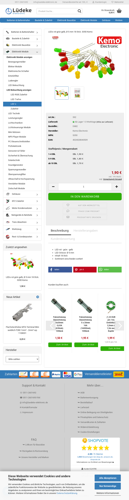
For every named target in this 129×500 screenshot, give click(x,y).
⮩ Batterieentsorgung (88, 397)
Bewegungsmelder (17, 62)
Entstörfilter (13, 76)
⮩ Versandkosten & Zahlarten (92, 422)
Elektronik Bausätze (66, 20)
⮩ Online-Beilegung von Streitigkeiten (95, 412)
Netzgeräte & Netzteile (19, 215)
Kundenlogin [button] (99, 2)
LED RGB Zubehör (19, 94)
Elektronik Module (89, 20)
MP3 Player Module (17, 136)
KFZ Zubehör (15, 201)
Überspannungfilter (17, 174)
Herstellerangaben (86, 230)
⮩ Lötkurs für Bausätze (34, 444)
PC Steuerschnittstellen (19, 141)
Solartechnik (14, 160)
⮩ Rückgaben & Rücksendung (34, 451)
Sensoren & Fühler (16, 151)
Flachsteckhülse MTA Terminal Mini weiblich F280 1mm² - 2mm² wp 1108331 (22, 330)
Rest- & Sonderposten (19, 237)
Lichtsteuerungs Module (19, 127)
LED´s (13, 104)
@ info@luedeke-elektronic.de (34, 402)
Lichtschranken (15, 123)
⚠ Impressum (26, 412)
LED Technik (14, 113)
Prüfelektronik (14, 146)
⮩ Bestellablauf (85, 402)
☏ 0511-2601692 (28, 392)
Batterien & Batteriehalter (18, 20)
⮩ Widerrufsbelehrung (88, 427)
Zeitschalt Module (16, 188)
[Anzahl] (85, 186)
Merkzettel (117, 2)
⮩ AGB (81, 392)
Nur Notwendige (107, 486)
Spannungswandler (17, 169)
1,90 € (22, 286)
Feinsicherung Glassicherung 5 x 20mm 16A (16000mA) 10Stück (85, 324)
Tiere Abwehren (16, 222)
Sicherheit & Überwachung (20, 155)
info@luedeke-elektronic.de (45, 2)
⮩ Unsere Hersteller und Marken (34, 457)
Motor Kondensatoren (19, 208)
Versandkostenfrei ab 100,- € (75, 2)
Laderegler (13, 80)
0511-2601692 (21, 2)
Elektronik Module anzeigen (19, 57)
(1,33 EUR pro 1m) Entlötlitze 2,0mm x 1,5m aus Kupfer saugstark (111, 324)
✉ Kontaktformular (28, 407)
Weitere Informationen (107, 493)
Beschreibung (60, 230)
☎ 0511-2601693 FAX (30, 397)
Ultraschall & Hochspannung (21, 179)
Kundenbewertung (63, 238)
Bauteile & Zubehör (43, 20)
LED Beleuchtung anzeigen (19, 90)
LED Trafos (16, 99)
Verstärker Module (16, 183)
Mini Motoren (14, 132)
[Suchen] (79, 11)
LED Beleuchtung (16, 85)
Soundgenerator (15, 165)
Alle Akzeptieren (107, 478)
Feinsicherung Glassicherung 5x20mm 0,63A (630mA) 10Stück (59, 324)
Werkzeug (13, 229)
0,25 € (22, 339)
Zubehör (14, 108)
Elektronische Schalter (18, 71)
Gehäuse (106, 20)
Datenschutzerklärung (67, 493)
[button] (53, 186)
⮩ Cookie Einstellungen (89, 432)
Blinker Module (15, 66)
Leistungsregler (15, 118)
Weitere (118, 20)
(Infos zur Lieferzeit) (104, 122)
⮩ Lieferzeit (83, 407)
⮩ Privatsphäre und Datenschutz (93, 417)
